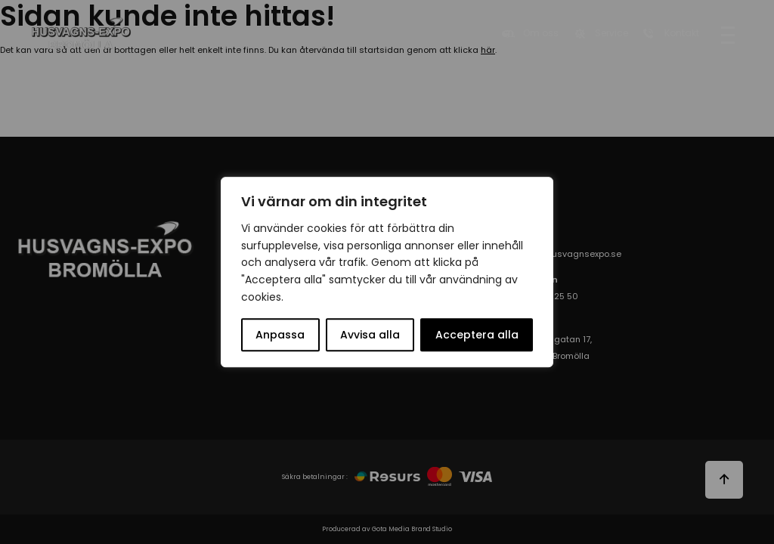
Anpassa (280, 334)
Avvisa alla (370, 334)
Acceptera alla (477, 334)
